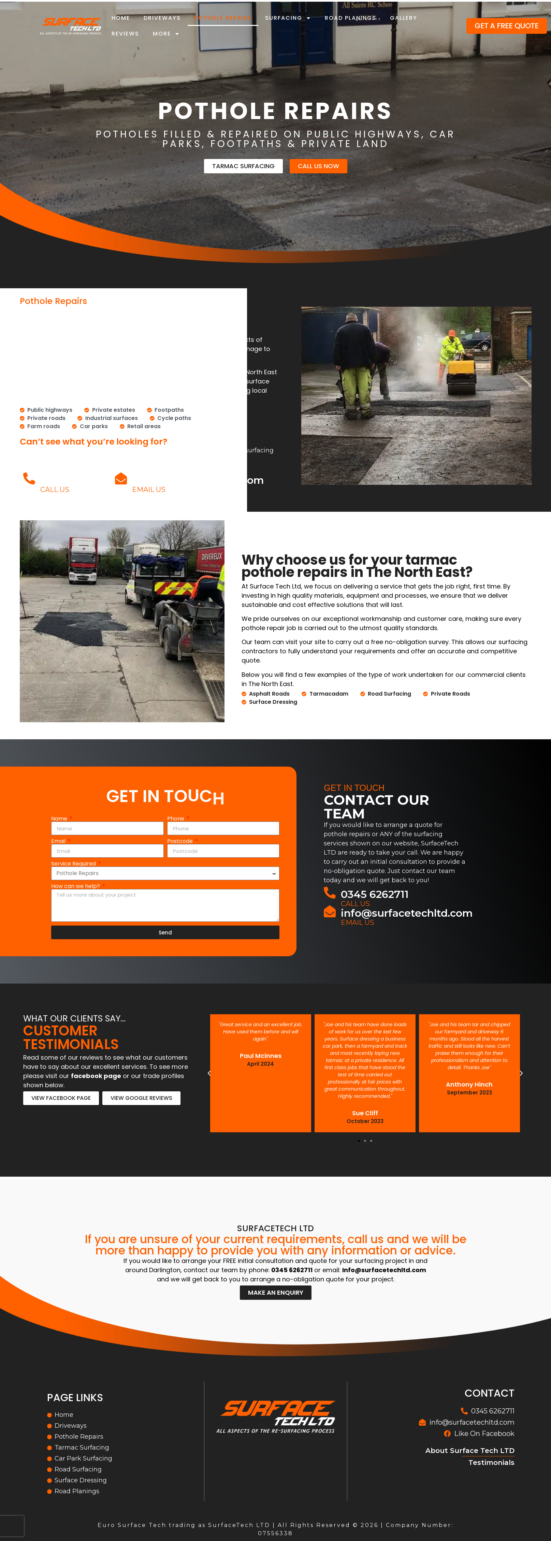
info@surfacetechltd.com (198, 480)
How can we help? (76, 886)
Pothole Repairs (222, 18)
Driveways (162, 18)
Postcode (180, 841)
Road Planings (350, 18)
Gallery (403, 18)
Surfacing (288, 18)
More (166, 34)
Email (59, 841)
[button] (359, 1141)
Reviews (125, 34)
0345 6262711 (74, 480)
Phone (176, 819)
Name (60, 819)
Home (121, 18)
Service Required (74, 864)
